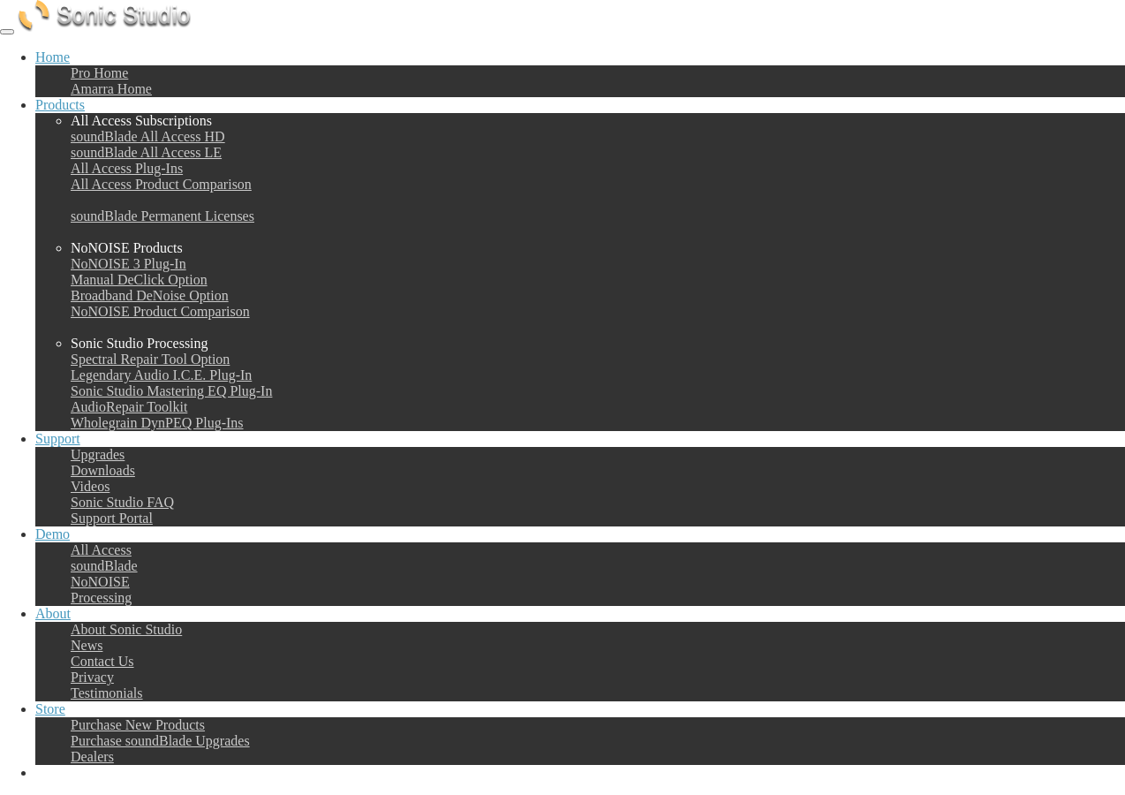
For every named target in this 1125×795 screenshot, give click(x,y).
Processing (101, 597)
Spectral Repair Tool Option (150, 359)
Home (52, 56)
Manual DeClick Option (139, 279)
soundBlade (104, 565)
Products (60, 104)
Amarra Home (111, 88)
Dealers (92, 756)
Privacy (92, 677)
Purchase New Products (138, 724)
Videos (90, 486)
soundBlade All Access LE (146, 152)
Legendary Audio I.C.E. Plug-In (161, 374)
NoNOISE (100, 581)
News (86, 645)
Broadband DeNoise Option (150, 295)
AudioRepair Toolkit (129, 406)
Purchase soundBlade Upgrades (160, 740)
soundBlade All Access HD (148, 136)
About (53, 613)
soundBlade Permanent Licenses (162, 215)
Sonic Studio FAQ (122, 502)
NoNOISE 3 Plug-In (128, 263)
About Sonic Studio (126, 629)
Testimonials (107, 692)
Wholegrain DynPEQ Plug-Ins (157, 422)
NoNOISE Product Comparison (160, 311)
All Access (101, 549)
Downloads (103, 470)
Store (50, 708)
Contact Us (102, 661)
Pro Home (99, 72)
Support (57, 438)
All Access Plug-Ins (127, 168)
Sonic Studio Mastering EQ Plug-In (171, 390)
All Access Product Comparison (161, 184)
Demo (52, 533)
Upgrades (98, 454)
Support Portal (112, 518)
